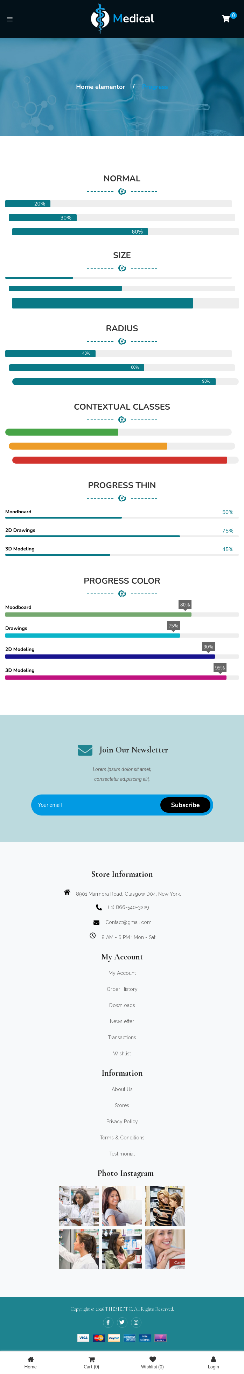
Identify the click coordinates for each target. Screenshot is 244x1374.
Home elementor (100, 87)
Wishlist (152, 1362)
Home (31, 1362)
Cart (91, 1362)
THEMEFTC (118, 1309)
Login (213, 1362)
